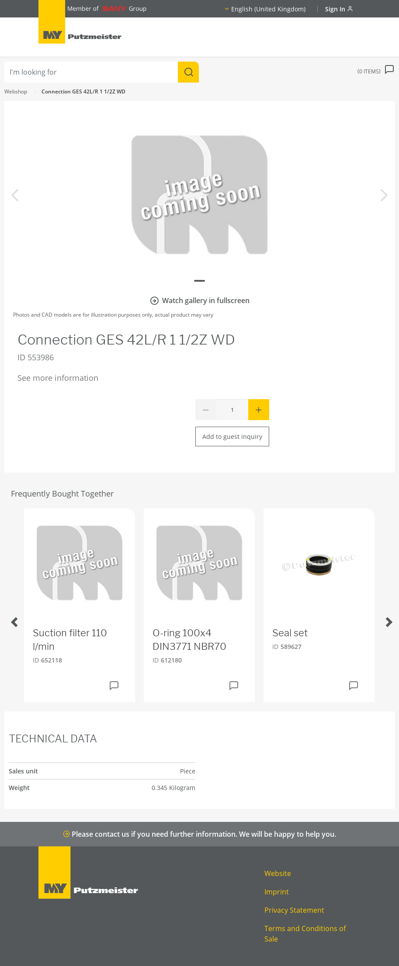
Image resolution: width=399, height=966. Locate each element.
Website (277, 873)
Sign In (339, 9)
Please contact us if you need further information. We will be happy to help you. (199, 834)
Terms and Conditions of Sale (305, 934)
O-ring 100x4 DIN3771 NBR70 (189, 639)
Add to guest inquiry (232, 436)
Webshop (15, 91)
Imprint (276, 892)
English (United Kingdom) (268, 9)
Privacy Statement (294, 910)
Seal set (290, 632)
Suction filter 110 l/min (70, 639)
